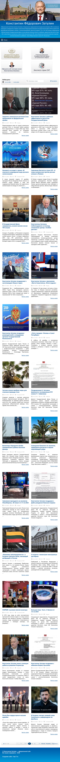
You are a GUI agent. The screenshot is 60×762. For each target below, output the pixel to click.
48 (5, 743)
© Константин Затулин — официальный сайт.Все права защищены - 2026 (16, 752)
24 (3, 743)
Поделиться (55, 743)
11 (32, 743)
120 (8, 743)
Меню (2, 40)
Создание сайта (7, 756)
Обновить (53, 81)
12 (34, 743)
